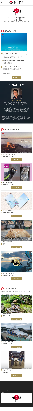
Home (2, 385)
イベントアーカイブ (4, 392)
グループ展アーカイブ (5, 390)
